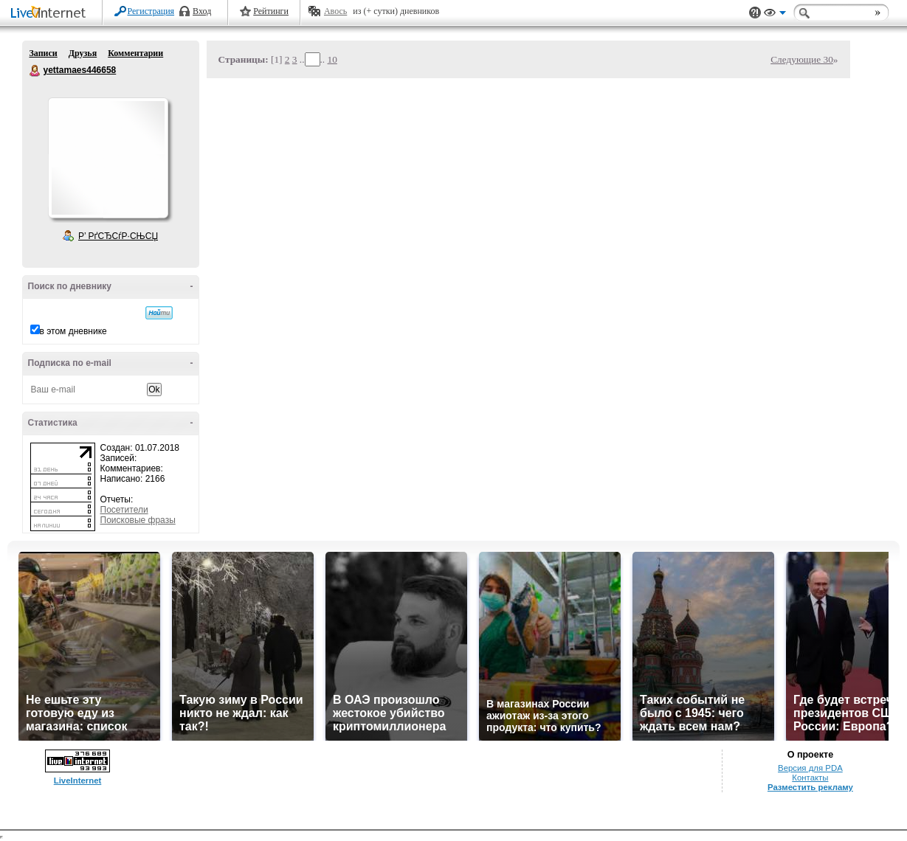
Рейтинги (271, 11)
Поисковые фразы (138, 520)
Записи (44, 53)
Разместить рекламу (810, 787)
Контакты (810, 777)
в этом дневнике (73, 331)
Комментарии (135, 53)
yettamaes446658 (35, 71)
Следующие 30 (801, 59)
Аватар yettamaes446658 (107, 158)
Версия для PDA (810, 768)
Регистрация (151, 11)
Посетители (124, 510)
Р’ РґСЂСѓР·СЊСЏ (118, 236)
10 (332, 59)
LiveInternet (51, 13)
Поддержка (755, 13)
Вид (775, 15)
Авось (335, 11)
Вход (202, 11)
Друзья (83, 53)
